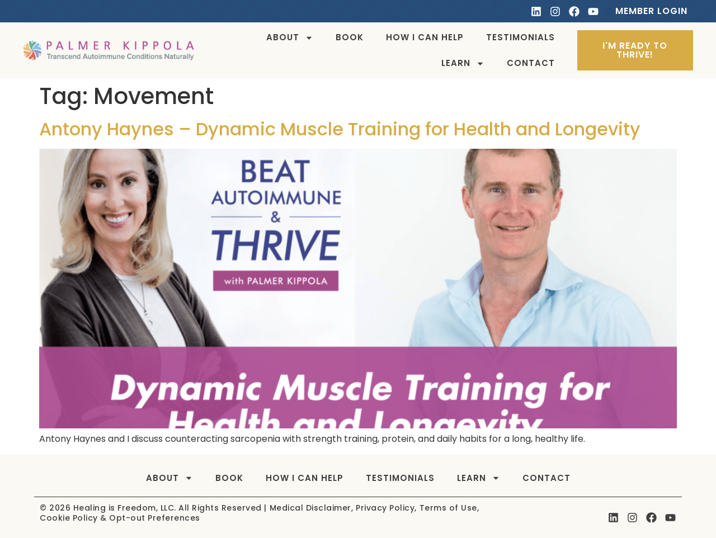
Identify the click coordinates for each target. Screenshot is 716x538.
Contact (531, 63)
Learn (462, 63)
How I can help (425, 37)
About (289, 38)
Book (350, 37)
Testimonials (520, 37)
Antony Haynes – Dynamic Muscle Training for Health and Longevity (339, 128)
